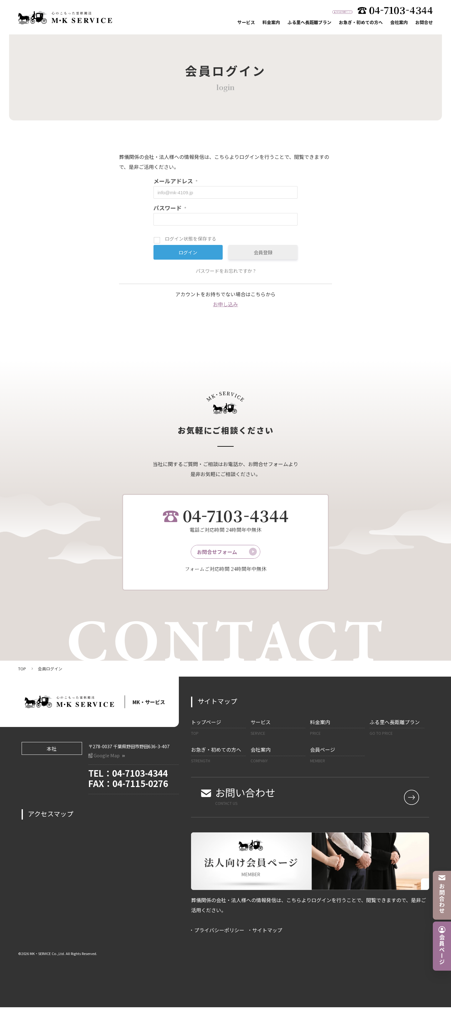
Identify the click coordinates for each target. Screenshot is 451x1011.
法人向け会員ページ (322, 10)
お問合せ (424, 22)
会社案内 (399, 22)
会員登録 (263, 252)
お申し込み (225, 304)
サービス (246, 22)
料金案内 (271, 22)
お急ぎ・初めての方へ (361, 22)
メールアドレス (175, 181)
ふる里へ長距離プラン (309, 22)
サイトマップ (267, 934)
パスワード (169, 208)
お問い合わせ (314, 800)
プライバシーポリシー (219, 934)
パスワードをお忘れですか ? (226, 270)
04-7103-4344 (140, 777)
